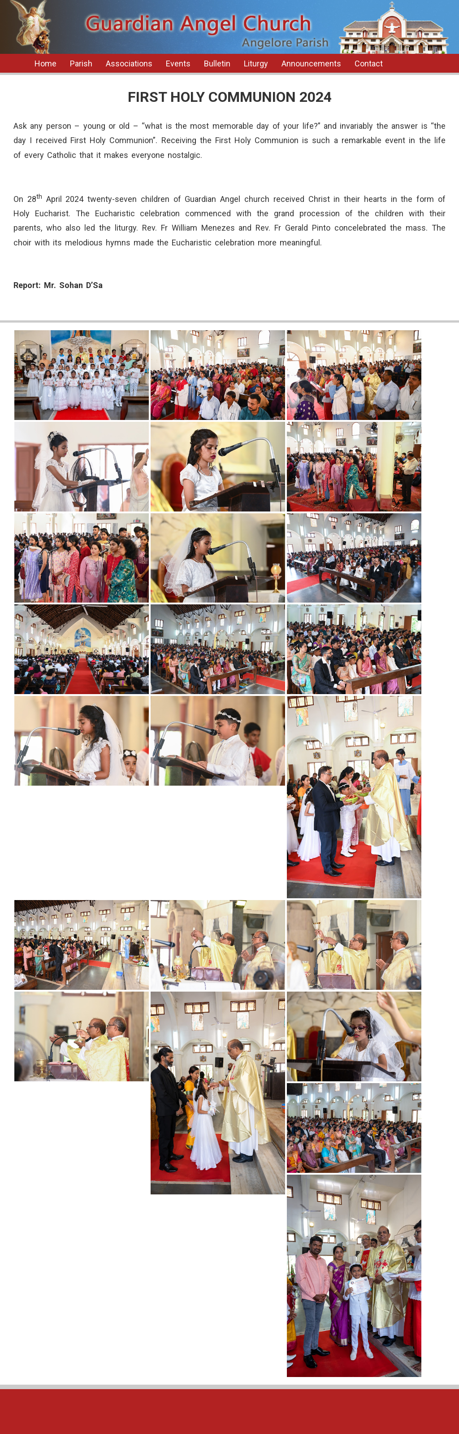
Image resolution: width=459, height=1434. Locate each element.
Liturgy (256, 63)
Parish (81, 63)
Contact (369, 63)
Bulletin (217, 63)
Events (178, 63)
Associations (129, 63)
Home (45, 63)
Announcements (311, 63)
